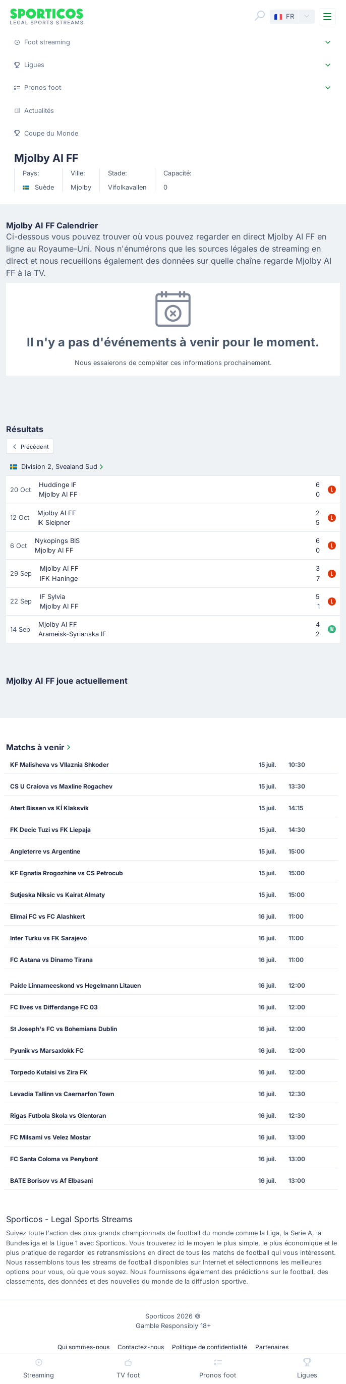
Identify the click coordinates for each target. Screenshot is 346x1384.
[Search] (260, 16)
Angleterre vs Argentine (45, 851)
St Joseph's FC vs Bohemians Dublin (63, 1029)
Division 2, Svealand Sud (57, 467)
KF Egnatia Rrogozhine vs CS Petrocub (66, 873)
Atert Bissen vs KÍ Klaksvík (49, 808)
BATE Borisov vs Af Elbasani (51, 1180)
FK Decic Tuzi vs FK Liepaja (50, 829)
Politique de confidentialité (209, 1347)
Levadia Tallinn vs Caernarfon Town (62, 1094)
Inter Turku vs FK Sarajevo (48, 938)
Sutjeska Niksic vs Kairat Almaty (57, 894)
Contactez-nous (141, 1347)
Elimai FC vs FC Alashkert (47, 916)
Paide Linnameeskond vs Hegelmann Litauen (75, 985)
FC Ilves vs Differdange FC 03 (54, 1007)
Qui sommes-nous (83, 1347)
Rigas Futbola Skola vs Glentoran (58, 1115)
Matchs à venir (39, 747)
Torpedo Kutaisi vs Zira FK (49, 1072)
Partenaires (272, 1347)
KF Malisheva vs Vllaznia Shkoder (59, 764)
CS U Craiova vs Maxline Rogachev (61, 786)
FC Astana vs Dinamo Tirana (51, 960)
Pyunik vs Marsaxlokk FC (47, 1050)
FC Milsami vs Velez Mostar (50, 1137)
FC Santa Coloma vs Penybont (54, 1159)
